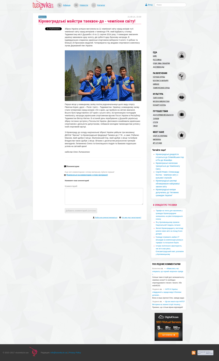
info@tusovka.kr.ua (59, 352)
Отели (155, 122)
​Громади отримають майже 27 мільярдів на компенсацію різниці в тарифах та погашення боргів (169, 240)
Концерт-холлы (159, 105)
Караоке (156, 84)
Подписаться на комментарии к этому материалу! (87, 175)
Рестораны (157, 60)
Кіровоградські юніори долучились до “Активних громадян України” (167, 192)
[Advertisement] (172, 30)
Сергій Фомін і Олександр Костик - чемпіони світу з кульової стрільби (167, 175)
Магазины (157, 139)
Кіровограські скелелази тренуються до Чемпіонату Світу (168, 166)
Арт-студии (157, 143)
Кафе (155, 56)
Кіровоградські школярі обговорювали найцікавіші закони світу (167, 184)
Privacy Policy (75, 352)
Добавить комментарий (81, 211)
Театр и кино (158, 98)
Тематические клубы (161, 88)
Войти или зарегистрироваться (106, 217)
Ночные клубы (159, 77)
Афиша (66, 5)
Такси (155, 126)
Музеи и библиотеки (161, 101)
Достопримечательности (163, 115)
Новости (84, 5)
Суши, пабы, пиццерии (161, 63)
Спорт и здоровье (160, 136)
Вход (150, 5)
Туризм (156, 119)
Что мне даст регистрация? (131, 217)
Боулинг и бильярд (160, 81)
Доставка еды (158, 67)
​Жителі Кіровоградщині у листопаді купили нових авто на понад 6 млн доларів (169, 231)
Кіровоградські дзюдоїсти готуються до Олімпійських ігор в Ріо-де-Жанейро (170, 157)
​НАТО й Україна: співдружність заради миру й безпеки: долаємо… (167, 292)
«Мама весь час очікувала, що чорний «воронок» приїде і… (167, 271)
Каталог (101, 5)
